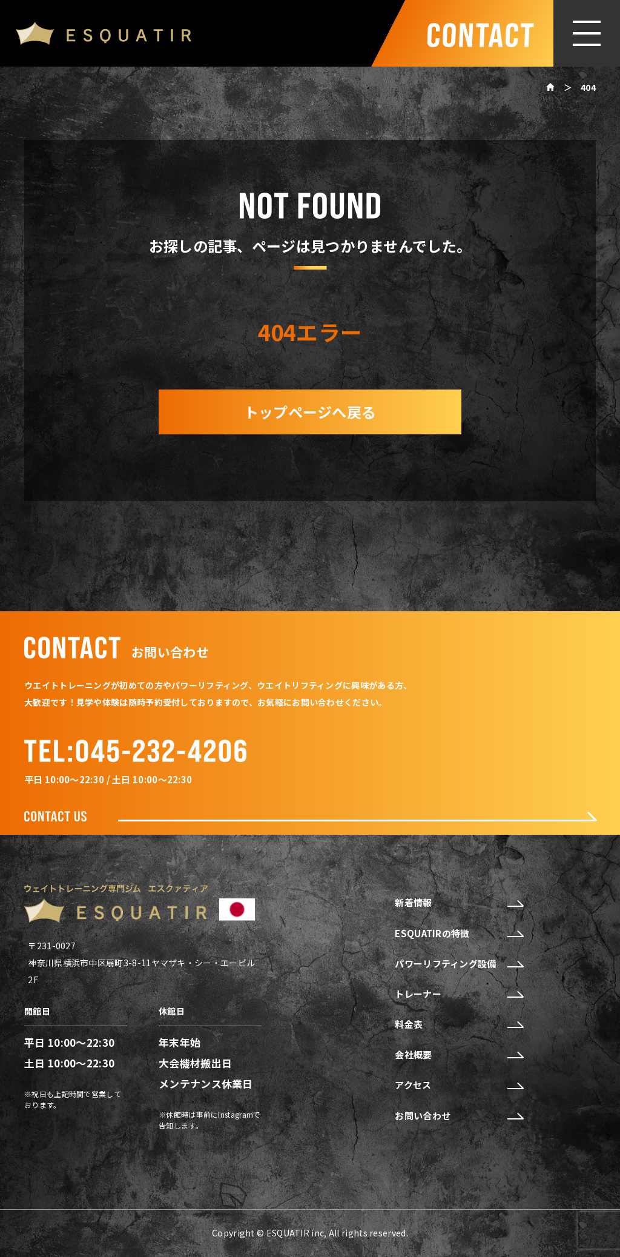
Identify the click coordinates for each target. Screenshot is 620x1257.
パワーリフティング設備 (459, 964)
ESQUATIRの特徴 (459, 933)
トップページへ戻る (310, 411)
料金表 (459, 1024)
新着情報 (459, 903)
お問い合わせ (459, 1116)
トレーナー (459, 994)
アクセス (459, 1085)
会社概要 (459, 1055)
